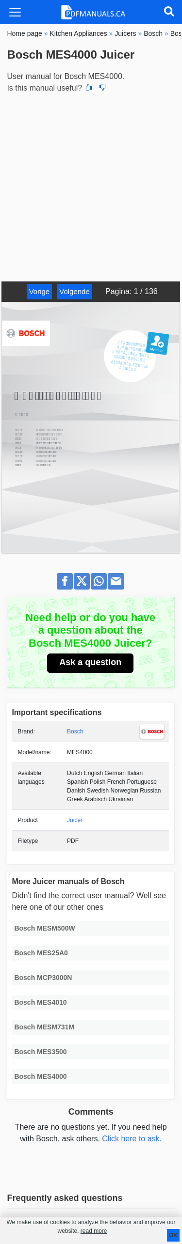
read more (94, 1231)
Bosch (75, 731)
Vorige (39, 291)
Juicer (75, 820)
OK (173, 1235)
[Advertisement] (91, 186)
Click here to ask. (132, 1139)
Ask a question (90, 662)
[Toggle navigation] (15, 12)
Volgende (74, 291)
